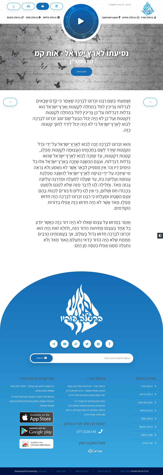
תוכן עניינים (81, 71)
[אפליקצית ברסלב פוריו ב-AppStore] (36, 417)
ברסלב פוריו (148, 386)
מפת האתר (61, 471)
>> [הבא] (10, 102)
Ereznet (42, 471)
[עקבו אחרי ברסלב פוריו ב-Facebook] (109, 344)
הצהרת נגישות (81, 471)
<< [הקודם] (150, 102)
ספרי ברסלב (148, 435)
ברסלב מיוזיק (148, 394)
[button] (160, 236)
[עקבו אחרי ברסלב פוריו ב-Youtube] (65, 344)
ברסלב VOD (148, 418)
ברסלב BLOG (148, 426)
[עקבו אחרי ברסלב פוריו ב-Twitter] (87, 344)
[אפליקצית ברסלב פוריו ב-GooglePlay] (36, 430)
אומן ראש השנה (147, 402)
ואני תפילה (149, 443)
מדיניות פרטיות (104, 471)
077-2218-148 (86, 431)
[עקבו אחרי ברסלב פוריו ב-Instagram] (98, 344)
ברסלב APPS (148, 410)
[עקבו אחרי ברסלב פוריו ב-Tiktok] (76, 344)
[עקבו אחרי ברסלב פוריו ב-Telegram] (54, 344)
